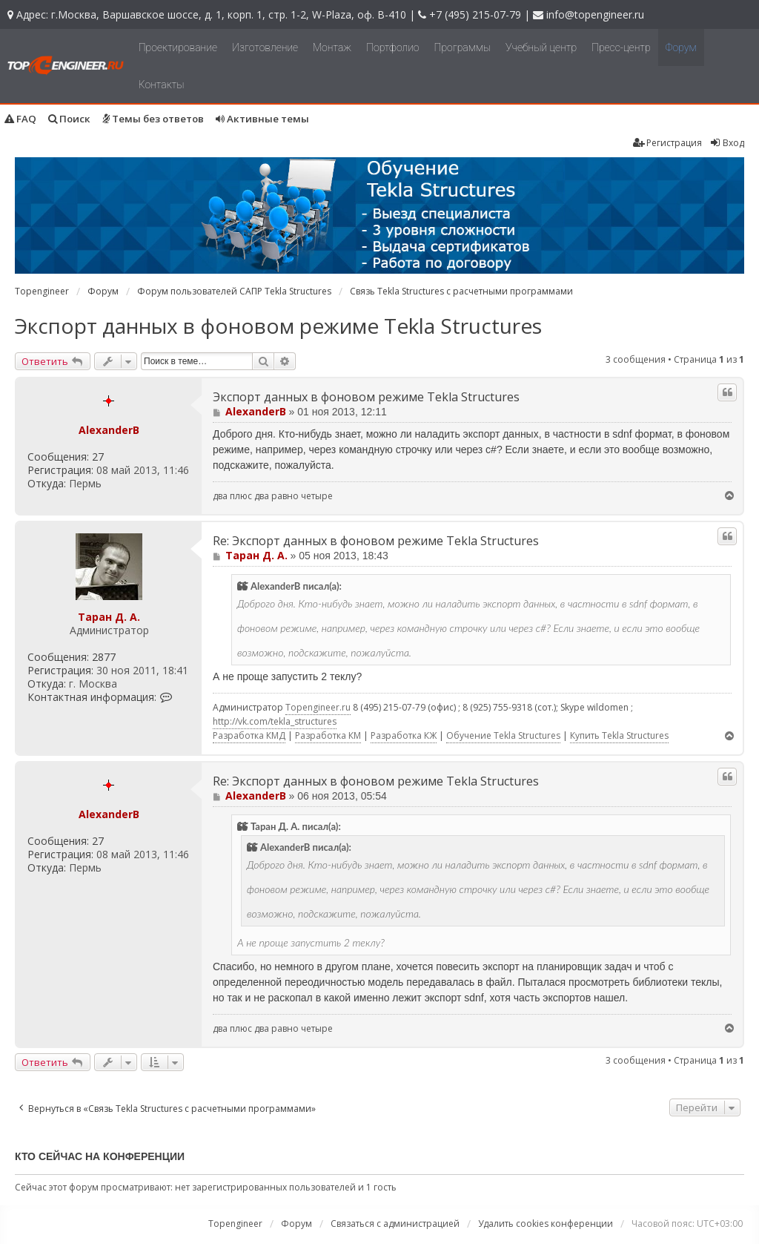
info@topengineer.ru (595, 14)
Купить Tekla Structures (619, 735)
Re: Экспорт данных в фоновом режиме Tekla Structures (376, 541)
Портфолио (392, 47)
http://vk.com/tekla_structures (275, 721)
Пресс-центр (621, 47)
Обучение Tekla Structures (503, 735)
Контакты (162, 84)
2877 (104, 657)
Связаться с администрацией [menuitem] (395, 1223)
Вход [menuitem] (726, 142)
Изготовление (265, 47)
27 (98, 457)
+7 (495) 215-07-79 (475, 14)
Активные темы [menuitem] (262, 118)
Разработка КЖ (404, 735)
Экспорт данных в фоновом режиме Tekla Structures (278, 326)
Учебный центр (541, 47)
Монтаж (332, 47)
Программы (462, 47)
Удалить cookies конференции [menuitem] (545, 1223)
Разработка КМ (328, 735)
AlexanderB (109, 430)
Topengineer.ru (318, 707)
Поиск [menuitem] (69, 118)
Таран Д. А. (109, 617)
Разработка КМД (249, 735)
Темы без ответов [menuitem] (153, 118)
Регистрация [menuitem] (667, 142)
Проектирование (178, 47)
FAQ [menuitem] (20, 118)
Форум (681, 47)
